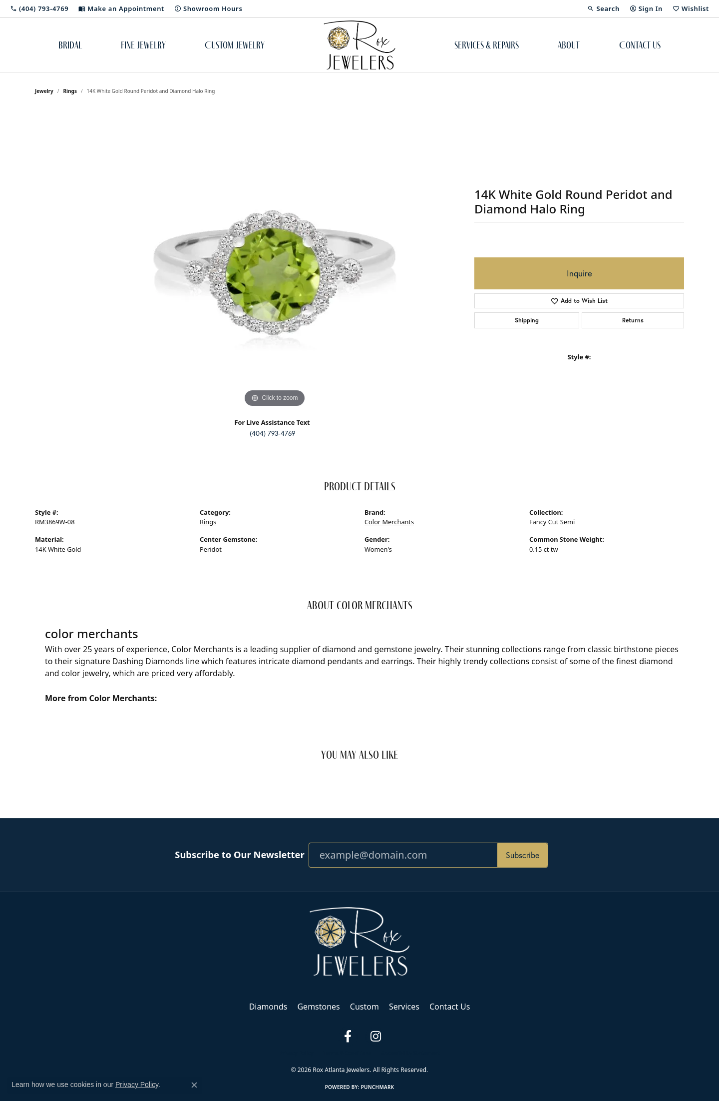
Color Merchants (389, 521)
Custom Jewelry (235, 44)
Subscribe (522, 855)
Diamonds (268, 1006)
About (569, 44)
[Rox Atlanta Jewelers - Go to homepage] (359, 940)
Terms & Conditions (347, 1053)
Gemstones (318, 1006)
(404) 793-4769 (272, 433)
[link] (39, 8)
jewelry (44, 90)
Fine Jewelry (143, 44)
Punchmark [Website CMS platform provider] (377, 1087)
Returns (633, 320)
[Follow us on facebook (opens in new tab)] (348, 1037)
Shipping (527, 320)
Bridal (70, 44)
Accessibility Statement (410, 1053)
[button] (603, 8)
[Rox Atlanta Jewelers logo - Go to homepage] (360, 44)
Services (404, 1006)
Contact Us (640, 44)
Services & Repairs (486, 44)
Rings (70, 90)
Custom (364, 1006)
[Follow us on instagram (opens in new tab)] (375, 1037)
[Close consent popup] (194, 1085)
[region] (274, 260)
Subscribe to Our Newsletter (239, 854)
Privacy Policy (296, 1053)
